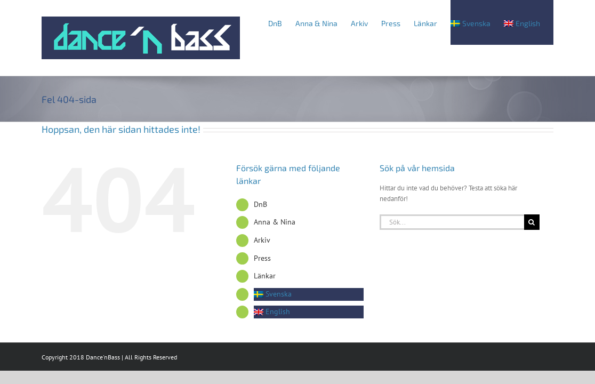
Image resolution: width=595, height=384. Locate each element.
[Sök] (532, 222)
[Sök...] (452, 222)
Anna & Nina (274, 222)
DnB (260, 204)
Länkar (265, 276)
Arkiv (262, 240)
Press (262, 258)
